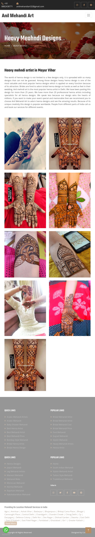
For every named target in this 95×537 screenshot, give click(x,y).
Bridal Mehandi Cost (62, 424)
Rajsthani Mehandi (15, 490)
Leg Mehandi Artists (16, 471)
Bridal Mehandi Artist (62, 417)
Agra (6, 511)
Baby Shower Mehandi (17, 424)
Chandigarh (42, 514)
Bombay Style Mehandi (17, 440)
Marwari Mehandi (15, 475)
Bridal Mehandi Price (62, 428)
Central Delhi (28, 514)
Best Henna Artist (15, 428)
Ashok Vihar (26, 511)
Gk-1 (64, 520)
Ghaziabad (55, 520)
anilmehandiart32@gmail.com (30, 5)
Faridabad (44, 520)
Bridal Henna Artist (15, 443)
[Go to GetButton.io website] (6, 534)
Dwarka (75, 517)
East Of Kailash (13, 520)
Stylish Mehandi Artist (63, 471)
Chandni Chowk (56, 514)
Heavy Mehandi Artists (63, 443)
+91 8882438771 (7, 5)
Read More (11, 523)
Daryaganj (9, 517)
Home (7, 45)
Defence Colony (23, 517)
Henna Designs (14, 463)
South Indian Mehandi (63, 467)
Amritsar (15, 511)
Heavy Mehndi (20, 45)
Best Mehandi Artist (16, 432)
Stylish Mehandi (60, 440)
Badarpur (38, 511)
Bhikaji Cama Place (66, 511)
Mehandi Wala (13, 479)
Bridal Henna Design (16, 447)
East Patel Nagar (29, 520)
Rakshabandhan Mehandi (18, 494)
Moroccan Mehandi (16, 483)
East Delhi (85, 517)
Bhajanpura (50, 511)
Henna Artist (58, 447)
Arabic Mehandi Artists (17, 417)
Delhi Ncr (36, 517)
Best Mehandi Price (16, 436)
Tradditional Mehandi (63, 479)
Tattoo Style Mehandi (62, 475)
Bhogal (80, 511)
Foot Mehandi (59, 432)
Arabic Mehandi (14, 420)
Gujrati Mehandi (60, 436)
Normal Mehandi (14, 486)
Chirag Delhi (71, 514)
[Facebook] (84, 5)
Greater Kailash (76, 520)
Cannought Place (12, 514)
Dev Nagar (48, 517)
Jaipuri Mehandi (14, 467)
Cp (80, 514)
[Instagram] (77, 5)
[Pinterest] (91, 5)
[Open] (88, 15)
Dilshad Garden (62, 517)
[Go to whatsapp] (6, 530)
